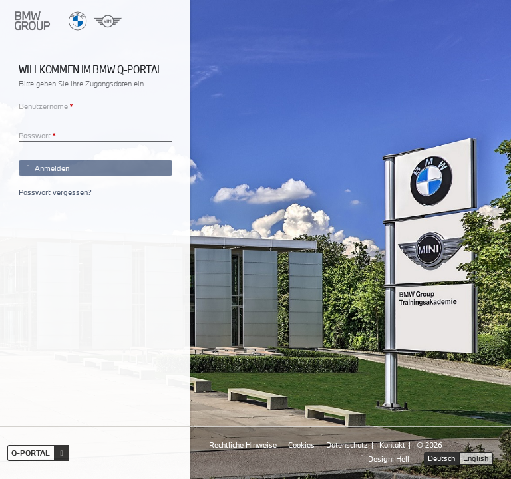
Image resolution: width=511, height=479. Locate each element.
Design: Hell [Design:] (383, 459)
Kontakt (392, 445)
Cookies (301, 445)
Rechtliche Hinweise (243, 445)
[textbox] (95, 104)
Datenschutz (347, 445)
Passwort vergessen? (55, 192)
